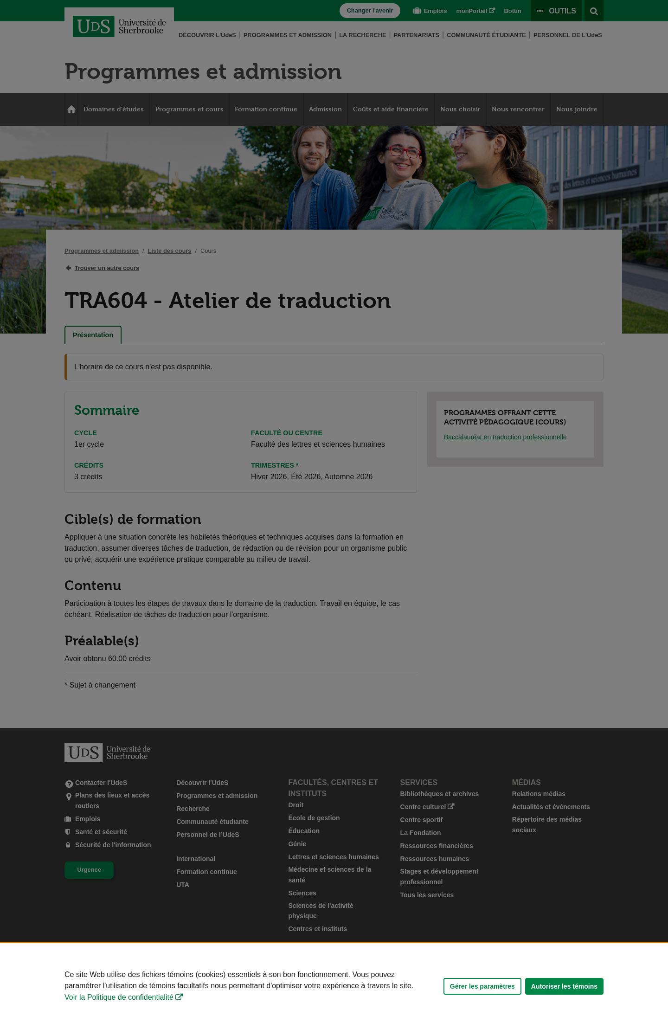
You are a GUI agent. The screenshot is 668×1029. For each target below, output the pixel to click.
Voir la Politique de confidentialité (118, 997)
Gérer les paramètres (482, 986)
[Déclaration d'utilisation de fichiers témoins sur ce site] (334, 986)
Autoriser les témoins (564, 986)
